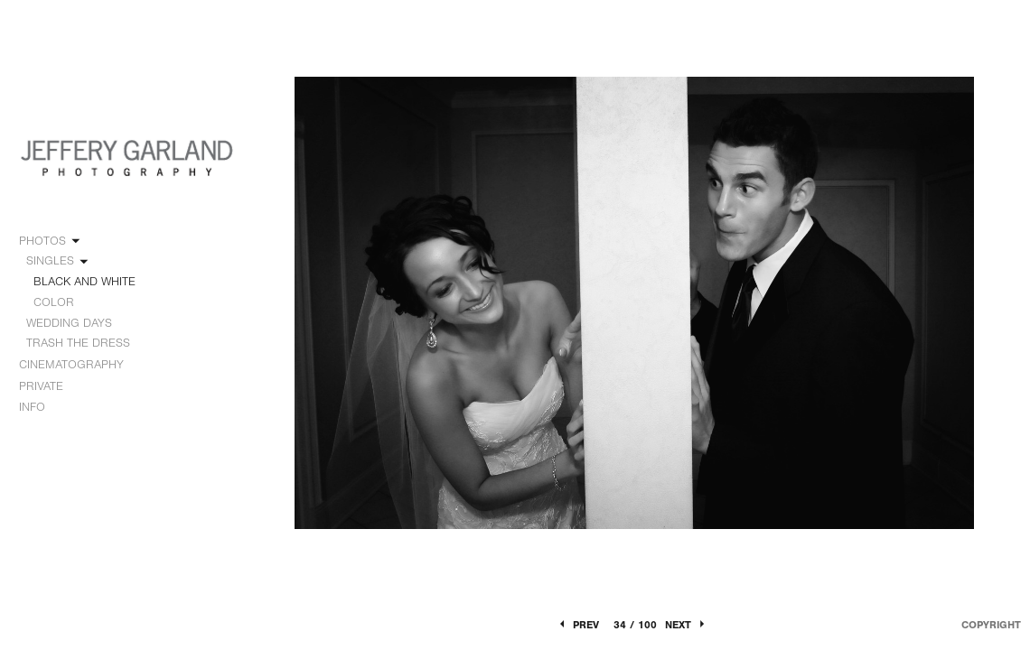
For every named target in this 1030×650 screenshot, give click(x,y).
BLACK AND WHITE (84, 281)
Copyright (991, 624)
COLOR (53, 302)
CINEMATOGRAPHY (79, 365)
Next (686, 624)
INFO (40, 407)
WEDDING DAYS (77, 323)
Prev (578, 624)
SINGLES (58, 261)
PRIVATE (41, 386)
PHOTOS (50, 241)
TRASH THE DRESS (78, 342)
